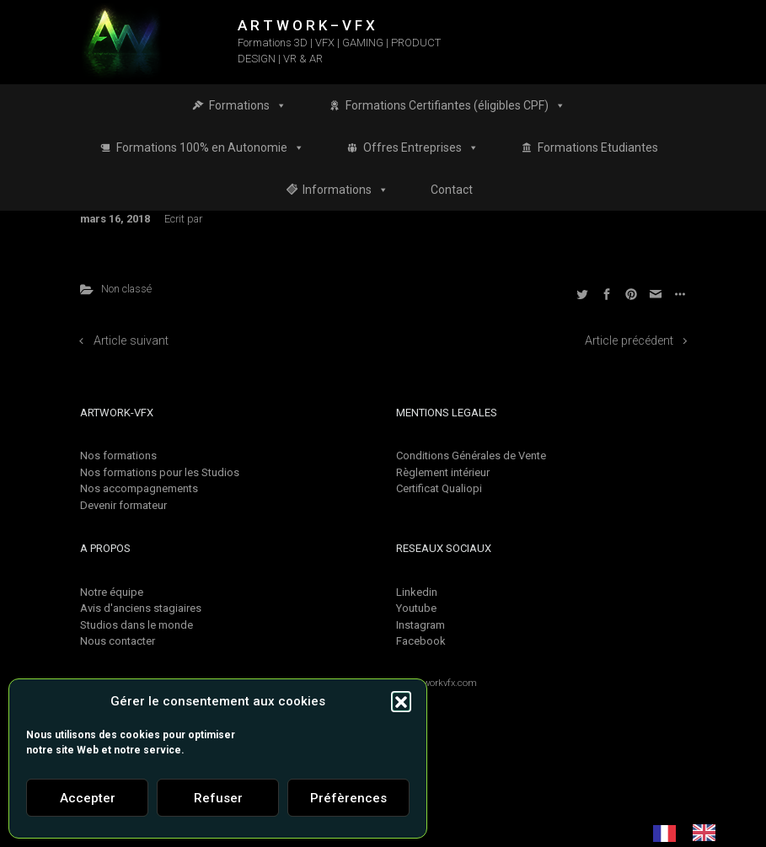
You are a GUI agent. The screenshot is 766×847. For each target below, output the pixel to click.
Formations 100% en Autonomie (210, 147)
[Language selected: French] (692, 833)
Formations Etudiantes (598, 147)
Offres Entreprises (421, 147)
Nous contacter (117, 641)
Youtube (416, 608)
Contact (452, 189)
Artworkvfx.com (443, 683)
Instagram (420, 625)
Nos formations (118, 455)
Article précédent (629, 341)
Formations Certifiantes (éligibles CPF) (455, 105)
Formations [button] (248, 105)
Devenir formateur (123, 505)
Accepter (87, 798)
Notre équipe (111, 592)
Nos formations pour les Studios (159, 472)
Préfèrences (348, 798)
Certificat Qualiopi (439, 488)
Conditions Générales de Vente (471, 455)
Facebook (421, 641)
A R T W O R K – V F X (306, 25)
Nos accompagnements (139, 488)
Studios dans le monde (136, 625)
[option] (708, 832)
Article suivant (131, 341)
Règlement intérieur (443, 472)
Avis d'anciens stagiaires (140, 608)
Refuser (218, 798)
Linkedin (416, 592)
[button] (401, 701)
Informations (345, 190)
